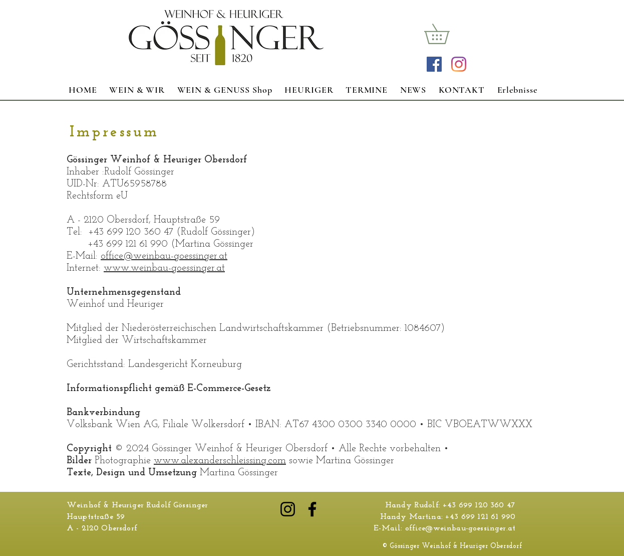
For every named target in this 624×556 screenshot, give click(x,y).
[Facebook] (312, 509)
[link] (446, 34)
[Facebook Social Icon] (434, 64)
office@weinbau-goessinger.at (164, 256)
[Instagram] (458, 64)
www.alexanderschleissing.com (220, 461)
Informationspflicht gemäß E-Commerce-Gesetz (168, 389)
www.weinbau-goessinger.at (164, 268)
